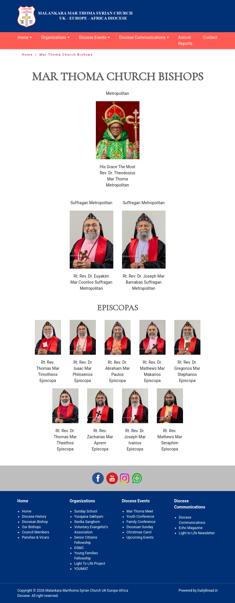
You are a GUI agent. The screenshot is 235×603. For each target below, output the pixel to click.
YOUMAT (81, 569)
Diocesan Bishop (35, 522)
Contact (210, 37)
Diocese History (34, 517)
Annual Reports (185, 40)
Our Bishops (31, 527)
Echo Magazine (191, 528)
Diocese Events (93, 37)
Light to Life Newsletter (197, 533)
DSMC (79, 548)
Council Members (35, 532)
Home (23, 37)
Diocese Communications (142, 37)
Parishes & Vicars (35, 537)
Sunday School (85, 511)
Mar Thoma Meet (140, 511)
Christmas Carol (139, 532)
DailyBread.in (208, 590)
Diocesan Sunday (140, 527)
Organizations (53, 37)
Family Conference (141, 522)
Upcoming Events (140, 537)
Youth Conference (140, 517)
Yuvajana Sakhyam (88, 517)
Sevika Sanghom (87, 522)
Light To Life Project (89, 564)
